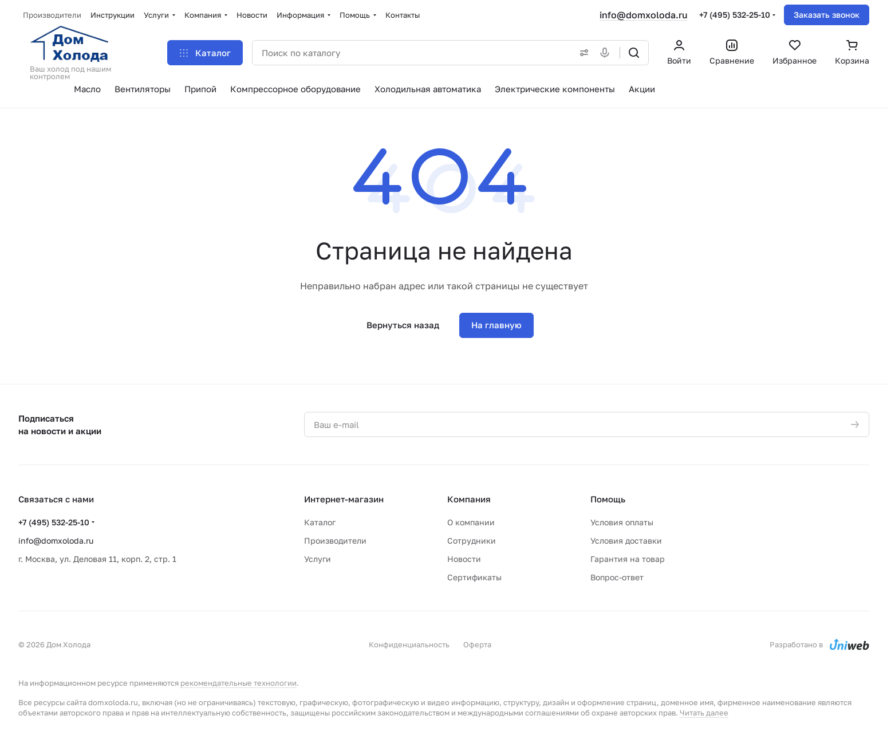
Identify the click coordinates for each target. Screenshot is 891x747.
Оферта (477, 644)
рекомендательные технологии (238, 682)
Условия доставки (626, 540)
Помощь (607, 499)
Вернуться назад (402, 325)
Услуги (317, 559)
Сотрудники (471, 540)
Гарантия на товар (627, 559)
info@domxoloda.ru (644, 15)
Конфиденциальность (409, 644)
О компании (471, 522)
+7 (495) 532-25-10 (734, 14)
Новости (464, 559)
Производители (335, 540)
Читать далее (704, 712)
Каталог (320, 522)
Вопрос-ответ (617, 577)
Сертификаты (474, 577)
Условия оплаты (621, 522)
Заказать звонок (827, 14)
